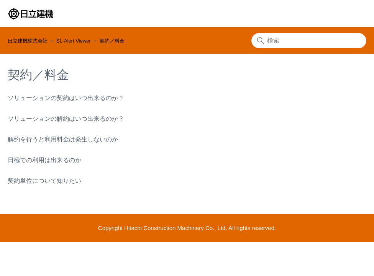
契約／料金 (112, 41)
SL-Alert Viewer (73, 41)
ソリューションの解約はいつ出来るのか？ (66, 118)
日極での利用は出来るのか (44, 160)
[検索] (308, 40)
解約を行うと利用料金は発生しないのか (63, 139)
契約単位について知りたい (44, 180)
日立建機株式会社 (28, 41)
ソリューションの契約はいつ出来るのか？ (66, 98)
